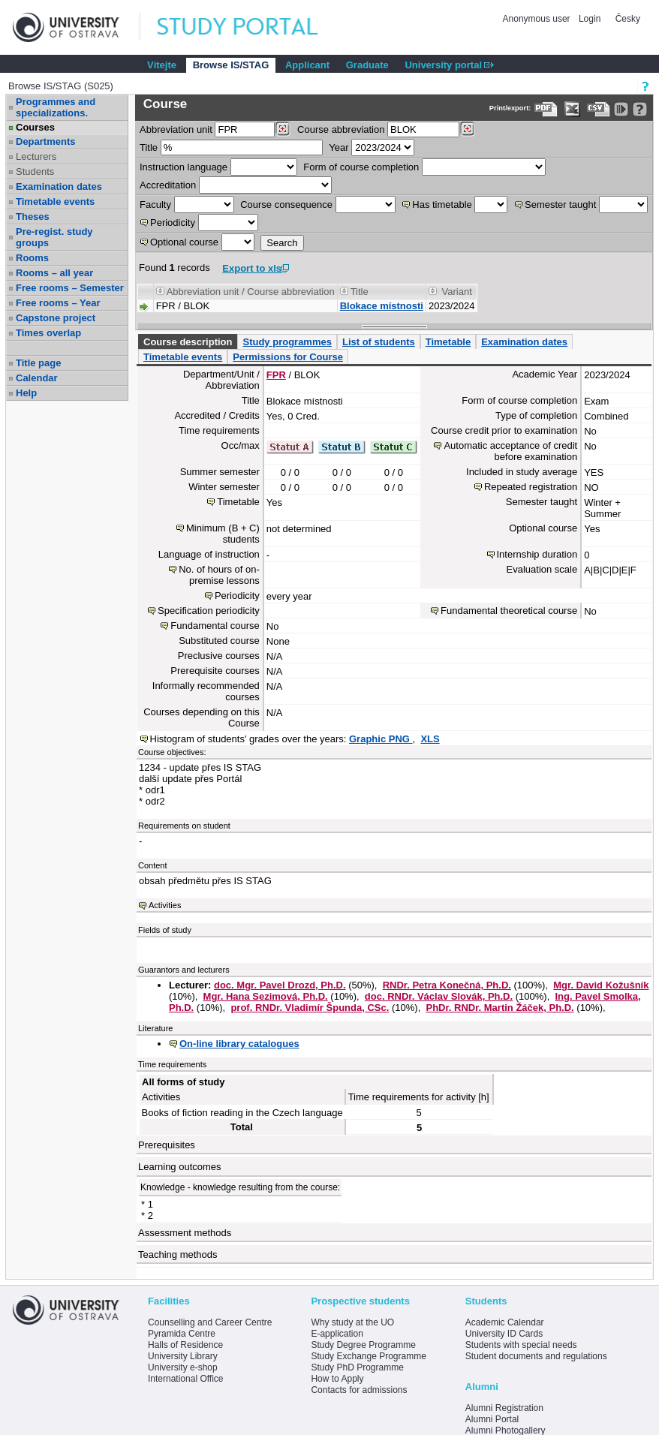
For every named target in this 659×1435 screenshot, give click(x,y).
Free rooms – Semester (70, 287)
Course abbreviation (340, 129)
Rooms (32, 257)
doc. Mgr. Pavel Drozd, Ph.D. (280, 985)
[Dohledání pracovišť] (282, 129)
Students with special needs (521, 1345)
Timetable (448, 341)
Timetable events (55, 201)
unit (176, 129)
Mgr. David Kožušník (600, 985)
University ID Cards (504, 1333)
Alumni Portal (492, 1419)
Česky (627, 19)
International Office (186, 1378)
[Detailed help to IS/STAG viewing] (640, 109)
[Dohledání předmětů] (467, 129)
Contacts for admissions (359, 1390)
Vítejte (161, 65)
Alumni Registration (504, 1408)
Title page (38, 363)
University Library (183, 1356)
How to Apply (337, 1378)
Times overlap (48, 332)
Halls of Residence (185, 1345)
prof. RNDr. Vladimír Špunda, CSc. (309, 1007)
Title (149, 147)
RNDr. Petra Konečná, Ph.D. (447, 985)
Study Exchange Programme (368, 1356)
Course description (187, 341)
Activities (165, 905)
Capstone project (55, 317)
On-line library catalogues (239, 1043)
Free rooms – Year (58, 302)
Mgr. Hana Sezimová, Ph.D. (265, 996)
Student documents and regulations (536, 1356)
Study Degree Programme (363, 1345)
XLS (429, 739)
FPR (276, 375)
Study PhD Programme (357, 1367)
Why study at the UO (352, 1322)
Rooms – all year (54, 272)
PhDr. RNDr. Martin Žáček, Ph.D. (499, 1007)
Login (589, 19)
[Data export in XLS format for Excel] (572, 109)
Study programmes (286, 341)
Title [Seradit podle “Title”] (360, 291)
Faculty (155, 204)
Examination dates (59, 186)
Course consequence (286, 204)
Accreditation (168, 185)
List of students (378, 341)
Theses (33, 216)
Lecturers (36, 156)
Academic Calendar (504, 1322)
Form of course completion (361, 167)
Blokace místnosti (381, 305)
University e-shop (183, 1367)
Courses (35, 127)
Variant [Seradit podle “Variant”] (457, 291)
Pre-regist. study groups (54, 237)
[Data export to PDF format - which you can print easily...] (546, 109)
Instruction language (183, 167)
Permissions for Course (288, 357)
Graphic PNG (381, 739)
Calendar (37, 378)
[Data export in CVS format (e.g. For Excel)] (598, 109)
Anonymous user (538, 19)
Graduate (367, 65)
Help (26, 393)
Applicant (307, 65)
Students (35, 171)
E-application (337, 1333)
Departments (45, 141)
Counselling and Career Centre (210, 1322)
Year (338, 147)
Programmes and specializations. (55, 107)
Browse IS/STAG (231, 65)
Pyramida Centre (181, 1333)
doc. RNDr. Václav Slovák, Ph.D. (439, 996)
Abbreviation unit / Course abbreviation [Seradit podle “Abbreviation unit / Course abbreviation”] (251, 291)
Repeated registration (530, 486)
